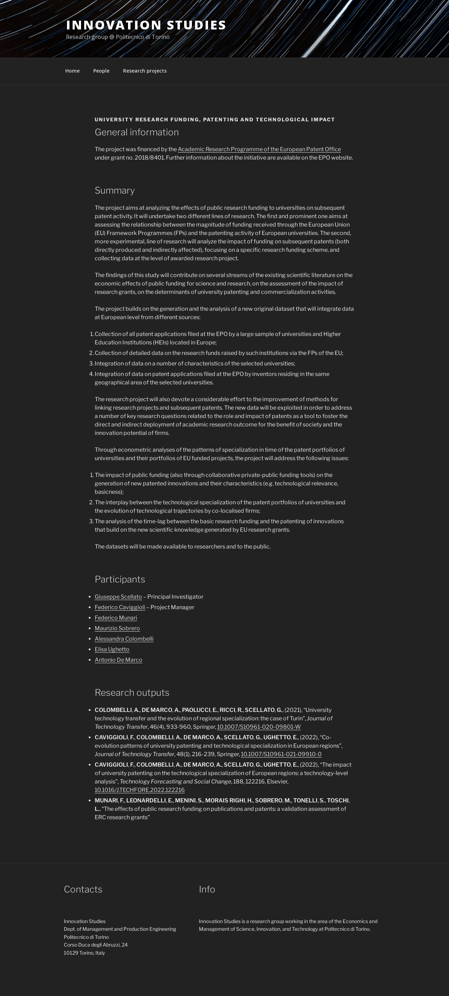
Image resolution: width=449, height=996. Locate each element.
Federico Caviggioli (120, 607)
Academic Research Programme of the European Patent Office (259, 149)
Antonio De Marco (118, 660)
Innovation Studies (146, 24)
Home (72, 70)
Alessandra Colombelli (124, 638)
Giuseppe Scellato (118, 596)
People (101, 70)
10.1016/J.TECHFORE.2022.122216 (140, 790)
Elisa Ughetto (112, 649)
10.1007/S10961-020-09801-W (259, 727)
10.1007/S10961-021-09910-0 (281, 754)
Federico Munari (116, 617)
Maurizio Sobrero (117, 628)
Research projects (145, 70)
